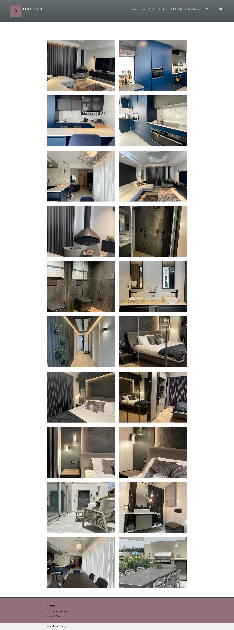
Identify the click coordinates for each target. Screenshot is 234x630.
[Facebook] (216, 9)
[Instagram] (220, 9)
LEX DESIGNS (33, 9)
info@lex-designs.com (57, 611)
